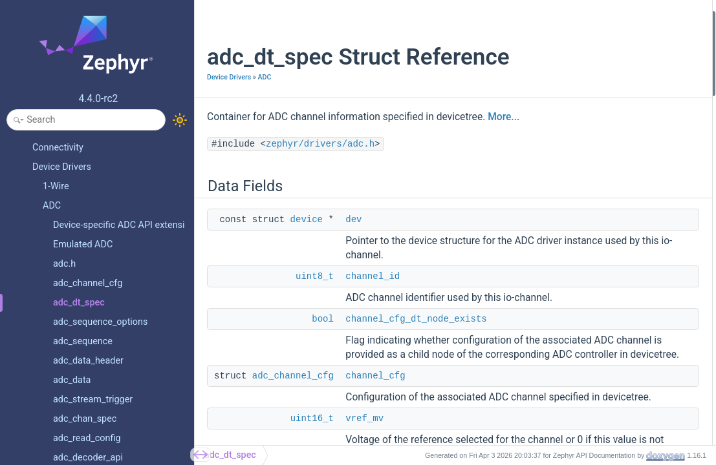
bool (323, 392)
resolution (562, 122)
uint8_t (315, 335)
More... (223, 161)
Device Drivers (229, 104)
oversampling (569, 140)
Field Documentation (573, 174)
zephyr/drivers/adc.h (320, 188)
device (306, 264)
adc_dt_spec (230, 455)
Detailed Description (572, 156)
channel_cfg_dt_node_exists (415, 392)
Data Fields (554, 18)
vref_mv (558, 105)
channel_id (372, 335)
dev (353, 264)
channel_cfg (566, 87)
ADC (264, 104)
